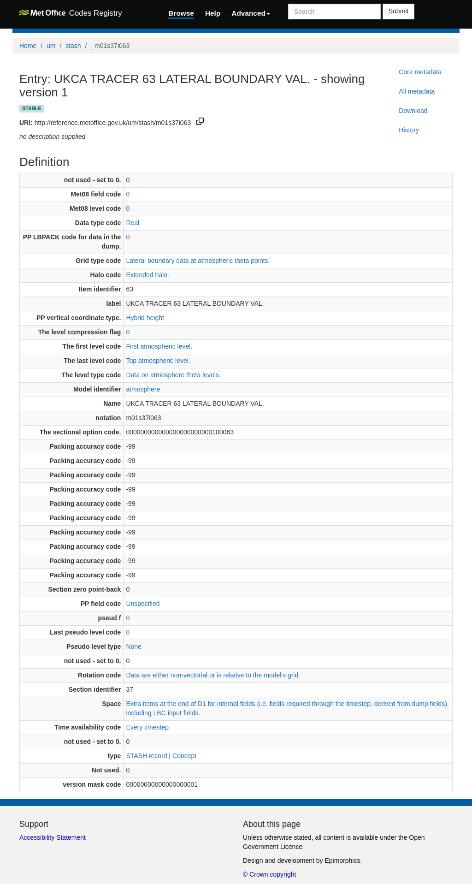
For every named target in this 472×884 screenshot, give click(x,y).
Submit (399, 11)
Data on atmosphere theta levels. (173, 375)
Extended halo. (147, 275)
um (51, 45)
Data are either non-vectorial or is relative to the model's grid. (213, 675)
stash (73, 45)
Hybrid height (145, 317)
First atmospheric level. (159, 346)
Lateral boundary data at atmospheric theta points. (198, 260)
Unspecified (142, 603)
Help (212, 13)
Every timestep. (148, 727)
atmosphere (143, 389)
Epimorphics (342, 860)
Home (27, 45)
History (409, 130)
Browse (181, 13)
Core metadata (420, 72)
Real (132, 222)
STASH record (146, 755)
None (133, 646)
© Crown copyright (269, 874)
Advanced (250, 13)
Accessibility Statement (52, 837)
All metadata (417, 91)
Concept (184, 755)
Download (413, 110)
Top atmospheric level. (158, 360)
